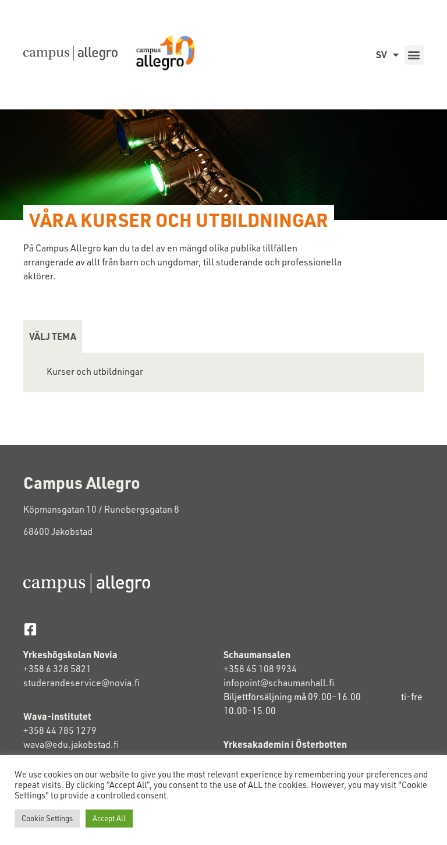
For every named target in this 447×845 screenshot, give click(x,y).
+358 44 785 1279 (60, 730)
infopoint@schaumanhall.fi (279, 682)
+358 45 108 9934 (260, 668)
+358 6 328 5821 (57, 668)
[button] (414, 55)
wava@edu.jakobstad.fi (71, 744)
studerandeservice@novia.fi (82, 682)
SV (387, 54)
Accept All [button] (109, 818)
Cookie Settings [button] (47, 818)
